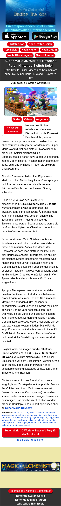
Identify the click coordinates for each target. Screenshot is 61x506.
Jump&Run (18, 83)
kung (29, 417)
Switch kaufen (45, 55)
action (25, 412)
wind (17, 425)
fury (22, 415)
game (27, 415)
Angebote (42, 119)
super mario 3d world (38, 422)
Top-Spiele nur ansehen (30, 439)
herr (50, 415)
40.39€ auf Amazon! (13, 129)
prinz (43, 420)
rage (49, 420)
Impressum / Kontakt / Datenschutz (30, 490)
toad (51, 422)
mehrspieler (7, 420)
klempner (21, 417)
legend (36, 417)
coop (11, 415)
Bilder (16, 119)
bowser (5, 415)
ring (54, 420)
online (31, 420)
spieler (18, 422)
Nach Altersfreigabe (19, 55)
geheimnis (36, 415)
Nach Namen (29, 49)
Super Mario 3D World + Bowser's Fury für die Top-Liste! (30, 432)
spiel (4, 422)
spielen (10, 422)
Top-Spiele (10, 49)
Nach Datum (49, 49)
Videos (28, 119)
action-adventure (37, 412)
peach (37, 420)
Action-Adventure (39, 83)
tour (55, 422)
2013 (19, 412)
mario (56, 417)
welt (3, 425)
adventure (50, 412)
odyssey (23, 420)
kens (14, 417)
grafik (44, 415)
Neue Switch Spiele (41, 44)
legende (43, 417)
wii (8, 425)
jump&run (6, 417)
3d (15, 412)
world (22, 425)
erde (17, 415)
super (24, 422)
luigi (50, 417)
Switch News (16, 44)
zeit (28, 425)
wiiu (12, 425)
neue (16, 420)
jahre (55, 415)
